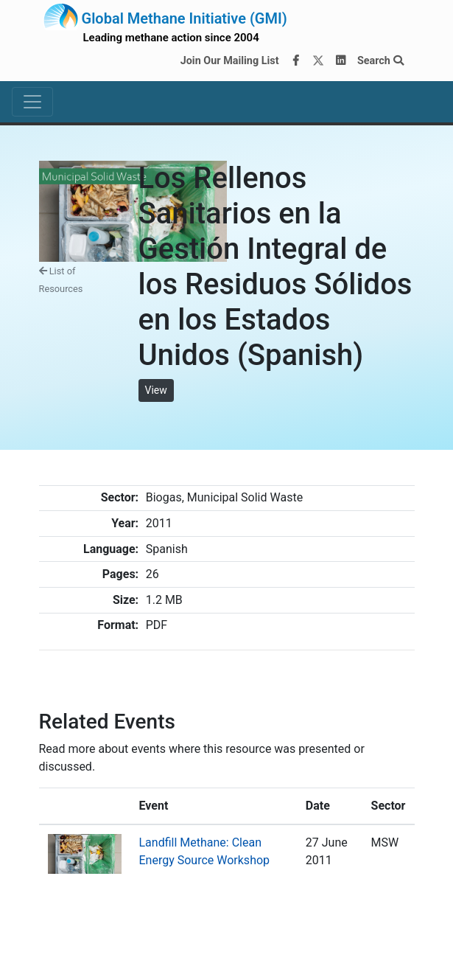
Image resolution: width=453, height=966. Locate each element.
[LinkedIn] (340, 61)
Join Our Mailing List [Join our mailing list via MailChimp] (229, 61)
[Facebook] (295, 61)
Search (380, 61)
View (156, 390)
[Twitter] (318, 61)
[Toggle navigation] (32, 102)
